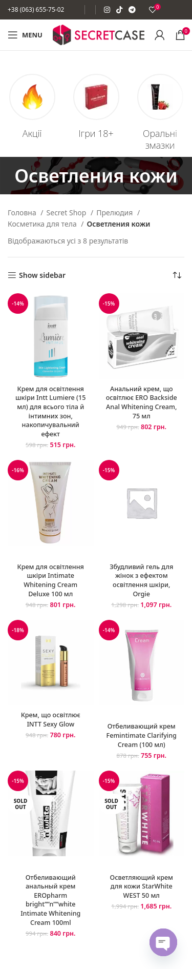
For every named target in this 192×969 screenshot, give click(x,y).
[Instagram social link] (107, 9)
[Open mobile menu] (25, 35)
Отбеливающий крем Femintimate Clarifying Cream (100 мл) (141, 735)
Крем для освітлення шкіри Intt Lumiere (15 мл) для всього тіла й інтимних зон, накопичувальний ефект (50, 411)
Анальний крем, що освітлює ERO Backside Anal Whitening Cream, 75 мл (141, 402)
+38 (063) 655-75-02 (36, 9)
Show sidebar (42, 275)
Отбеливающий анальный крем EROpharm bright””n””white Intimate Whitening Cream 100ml (50, 900)
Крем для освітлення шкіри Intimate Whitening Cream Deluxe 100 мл (50, 580)
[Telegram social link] (132, 9)
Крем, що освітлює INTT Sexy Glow (50, 720)
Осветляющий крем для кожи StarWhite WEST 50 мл (141, 886)
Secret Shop (67, 212)
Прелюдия (115, 212)
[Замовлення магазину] (176, 275)
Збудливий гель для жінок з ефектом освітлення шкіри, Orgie (141, 580)
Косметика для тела (43, 224)
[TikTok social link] (119, 9)
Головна (23, 212)
